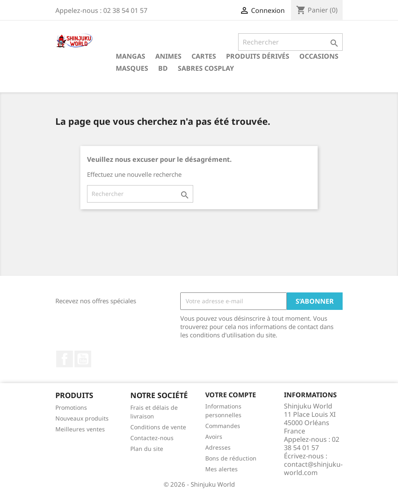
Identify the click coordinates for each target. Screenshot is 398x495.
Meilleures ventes (80, 429)
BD (163, 68)
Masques (132, 68)
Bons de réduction (230, 458)
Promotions (71, 407)
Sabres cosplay (206, 68)
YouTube (83, 359)
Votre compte (230, 394)
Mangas (130, 56)
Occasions (318, 56)
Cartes (204, 56)
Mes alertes (221, 469)
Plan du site (146, 449)
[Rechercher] (290, 42)
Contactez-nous (152, 438)
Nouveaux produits (82, 418)
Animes (168, 56)
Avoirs (213, 437)
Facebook (64, 359)
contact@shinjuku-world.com (313, 468)
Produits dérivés (257, 56)
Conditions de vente (158, 427)
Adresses (218, 447)
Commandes (222, 426)
